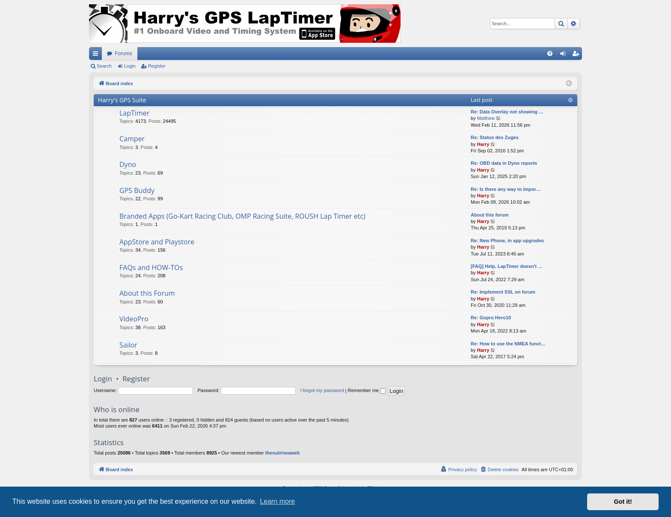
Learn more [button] (277, 501)
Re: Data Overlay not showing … (507, 111)
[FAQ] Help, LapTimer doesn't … (507, 266)
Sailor (128, 345)
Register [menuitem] (577, 55)
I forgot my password (322, 390)
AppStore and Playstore (156, 242)
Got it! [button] (623, 501)
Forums (123, 53)
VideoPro (133, 319)
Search (104, 65)
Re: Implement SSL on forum (503, 291)
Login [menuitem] (564, 55)
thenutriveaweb (282, 452)
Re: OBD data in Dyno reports (504, 163)
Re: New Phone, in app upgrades (507, 240)
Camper (132, 138)
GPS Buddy (136, 190)
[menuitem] (549, 53)
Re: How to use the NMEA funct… (508, 343)
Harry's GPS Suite (122, 100)
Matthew (486, 118)
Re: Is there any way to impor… (506, 189)
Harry (483, 144)
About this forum (490, 214)
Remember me (366, 390)
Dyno (127, 164)
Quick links (97, 55)
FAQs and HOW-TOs (151, 267)
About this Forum (147, 293)
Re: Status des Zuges (495, 137)
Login (130, 65)
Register (157, 65)
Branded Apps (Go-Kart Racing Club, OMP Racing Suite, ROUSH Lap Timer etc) (242, 216)
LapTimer (134, 113)
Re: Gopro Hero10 (491, 317)
